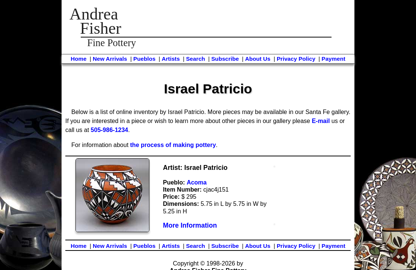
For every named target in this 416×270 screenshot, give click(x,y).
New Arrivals (110, 59)
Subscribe (225, 59)
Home (78, 59)
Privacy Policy (296, 59)
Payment (333, 59)
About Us (258, 59)
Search (195, 59)
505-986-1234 (109, 130)
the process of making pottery (173, 145)
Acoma (196, 182)
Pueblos (144, 59)
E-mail (321, 121)
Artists (171, 59)
